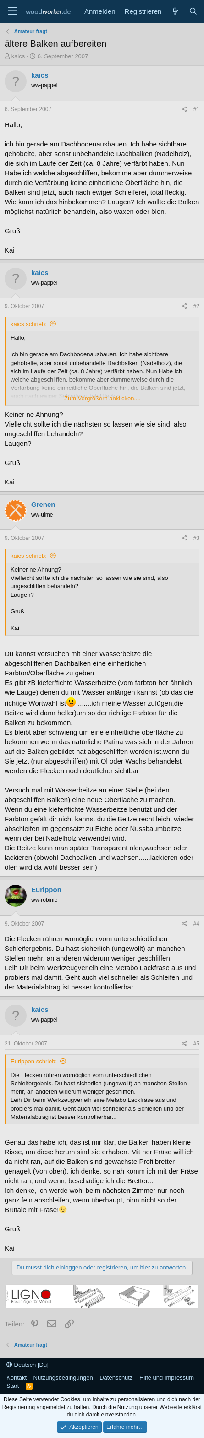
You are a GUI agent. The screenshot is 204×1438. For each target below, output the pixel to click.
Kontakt (16, 1377)
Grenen (43, 504)
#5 (196, 1043)
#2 (196, 306)
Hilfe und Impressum (166, 1377)
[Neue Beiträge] (175, 11)
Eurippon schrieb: (34, 1061)
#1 (196, 109)
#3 (196, 538)
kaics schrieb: (29, 323)
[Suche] (193, 11)
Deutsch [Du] (27, 1364)
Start (12, 1385)
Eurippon (46, 889)
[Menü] (12, 11)
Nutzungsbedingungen (63, 1377)
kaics (18, 56)
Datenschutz (115, 1377)
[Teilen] (184, 109)
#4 (196, 924)
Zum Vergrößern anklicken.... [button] (102, 398)
